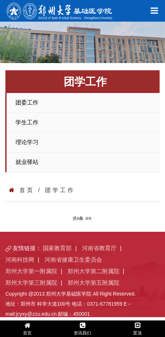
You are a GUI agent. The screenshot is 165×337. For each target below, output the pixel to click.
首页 (27, 190)
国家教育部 (57, 248)
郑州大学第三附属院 (31, 283)
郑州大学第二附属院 (93, 271)
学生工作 (26, 122)
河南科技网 (19, 260)
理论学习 (26, 142)
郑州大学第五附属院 (93, 283)
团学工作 (60, 190)
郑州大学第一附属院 (31, 271)
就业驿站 (26, 162)
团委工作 (26, 102)
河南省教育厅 (99, 248)
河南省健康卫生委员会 (73, 260)
